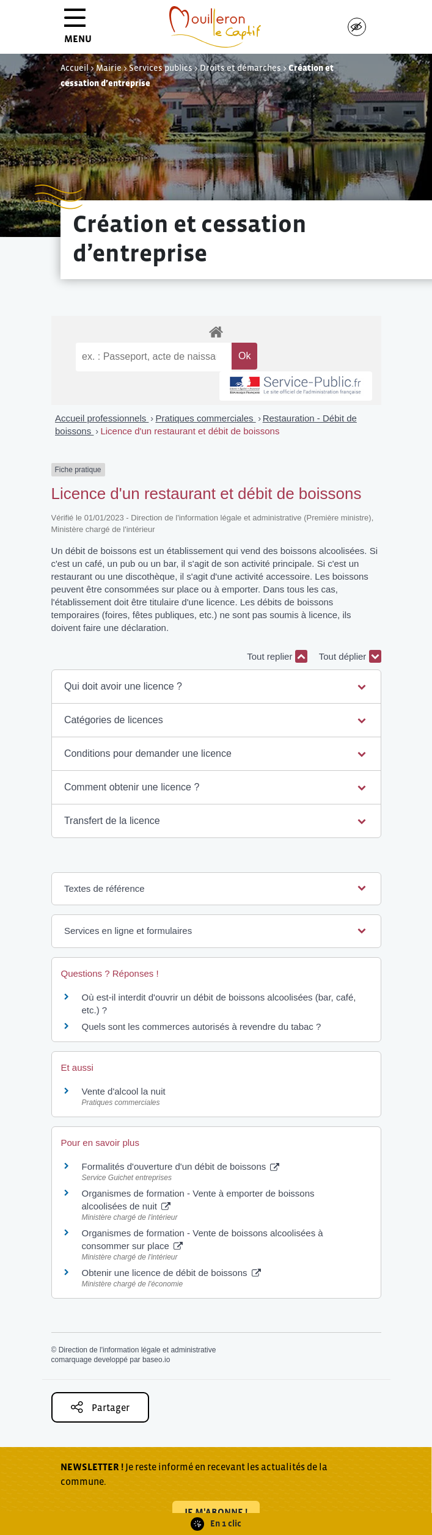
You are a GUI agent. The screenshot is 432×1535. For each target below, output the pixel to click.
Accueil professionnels (101, 418)
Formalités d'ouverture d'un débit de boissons (181, 1166)
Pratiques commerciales (205, 418)
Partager (100, 1407)
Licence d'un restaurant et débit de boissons (189, 431)
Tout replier (277, 656)
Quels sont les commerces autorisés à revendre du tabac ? (201, 1026)
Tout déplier (350, 656)
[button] (216, 686)
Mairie (109, 68)
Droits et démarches (240, 68)
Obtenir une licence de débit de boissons (171, 1272)
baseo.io (156, 1359)
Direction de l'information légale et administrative (137, 1350)
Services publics (160, 68)
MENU (78, 30)
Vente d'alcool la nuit (124, 1091)
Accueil (74, 68)
